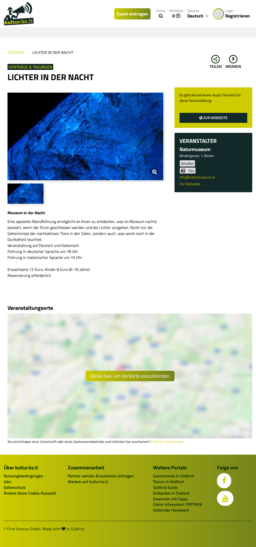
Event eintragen (132, 13)
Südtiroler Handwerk (171, 510)
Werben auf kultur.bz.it (88, 482)
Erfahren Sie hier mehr (167, 441)
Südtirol (16, 52)
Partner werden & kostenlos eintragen (101, 476)
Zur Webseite (213, 118)
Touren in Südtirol (168, 482)
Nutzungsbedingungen (23, 476)
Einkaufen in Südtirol (171, 493)
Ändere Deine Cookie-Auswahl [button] (30, 493)
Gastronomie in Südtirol (173, 476)
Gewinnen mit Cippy (170, 499)
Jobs (7, 482)
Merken (233, 62)
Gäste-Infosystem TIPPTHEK (177, 504)
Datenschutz (15, 487)
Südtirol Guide (165, 487)
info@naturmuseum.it (197, 177)
